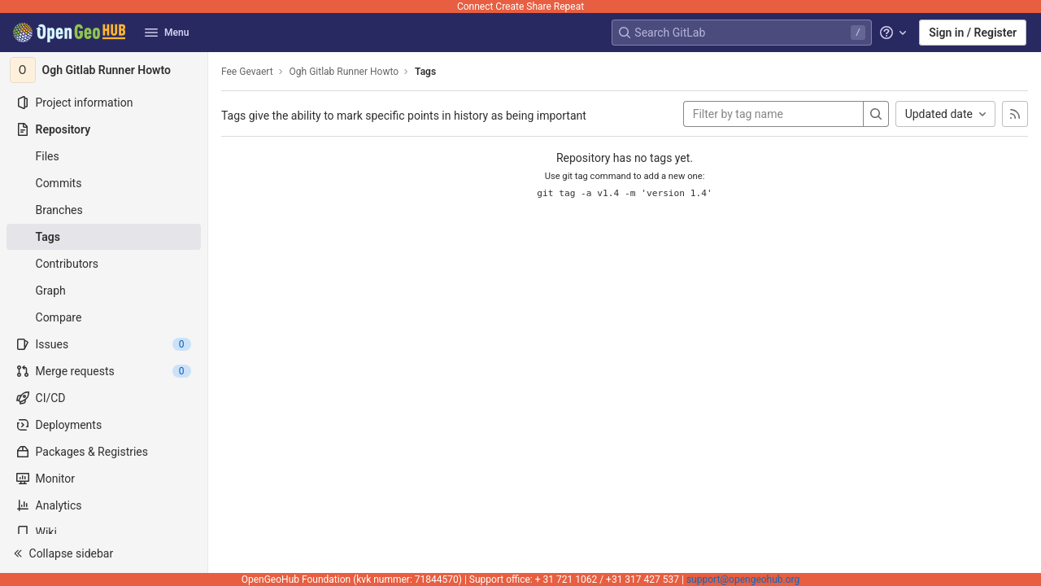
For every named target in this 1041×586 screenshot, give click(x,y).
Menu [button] (167, 32)
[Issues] (104, 344)
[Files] (104, 156)
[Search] (876, 114)
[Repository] (104, 129)
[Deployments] (104, 425)
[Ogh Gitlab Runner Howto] (104, 70)
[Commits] (104, 183)
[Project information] (104, 103)
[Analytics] (104, 505)
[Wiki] (104, 532)
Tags (425, 71)
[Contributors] (104, 264)
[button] (103, 553)
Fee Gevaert (247, 71)
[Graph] (104, 291)
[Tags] (104, 237)
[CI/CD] (104, 398)
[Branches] (104, 210)
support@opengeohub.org (742, 579)
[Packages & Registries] (104, 452)
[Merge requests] (104, 371)
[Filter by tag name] (773, 114)
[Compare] (104, 317)
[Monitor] (104, 479)
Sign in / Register (973, 32)
